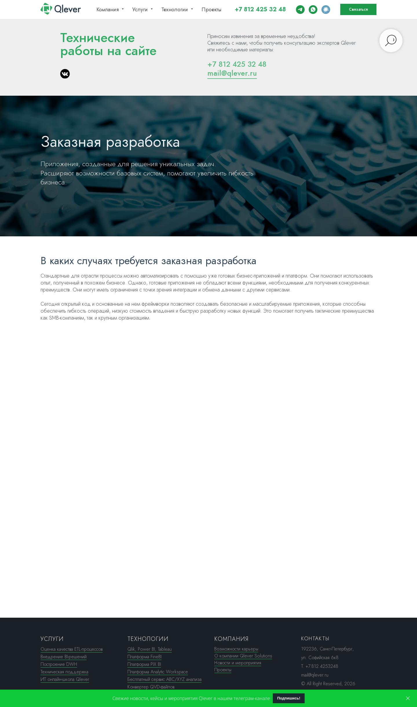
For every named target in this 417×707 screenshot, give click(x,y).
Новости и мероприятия (237, 662)
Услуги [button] (140, 9)
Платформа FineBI (144, 656)
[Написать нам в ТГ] (300, 9)
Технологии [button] (175, 9)
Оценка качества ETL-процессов (72, 649)
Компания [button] (108, 9)
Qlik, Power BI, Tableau (149, 649)
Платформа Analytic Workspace (157, 671)
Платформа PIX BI (144, 664)
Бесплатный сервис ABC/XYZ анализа (164, 679)
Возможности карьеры (236, 649)
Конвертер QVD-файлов (150, 687)
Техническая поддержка (64, 671)
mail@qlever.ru (232, 73)
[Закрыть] (408, 698)
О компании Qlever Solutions (243, 655)
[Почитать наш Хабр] (325, 9)
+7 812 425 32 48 (260, 9)
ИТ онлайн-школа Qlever (65, 679)
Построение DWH (59, 664)
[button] (358, 9)
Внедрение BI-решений (64, 656)
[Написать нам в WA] (313, 9)
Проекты (211, 9)
